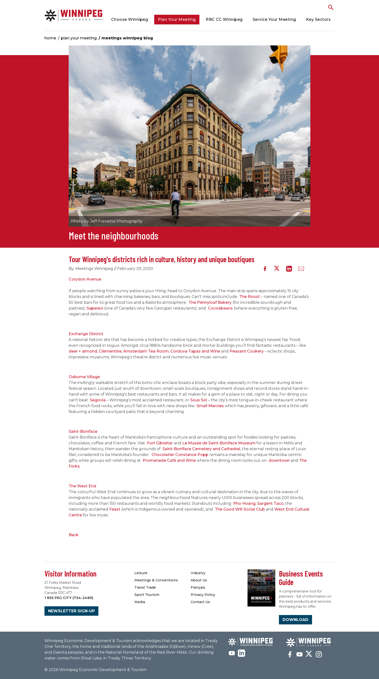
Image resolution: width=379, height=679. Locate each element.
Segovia (98, 400)
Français (198, 587)
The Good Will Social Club (240, 509)
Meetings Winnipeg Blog (127, 38)
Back (74, 535)
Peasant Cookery (247, 351)
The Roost (249, 296)
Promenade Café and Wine (169, 460)
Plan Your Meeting (177, 19)
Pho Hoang (244, 503)
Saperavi (95, 308)
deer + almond (83, 351)
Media (139, 602)
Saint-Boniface (83, 431)
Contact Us (200, 602)
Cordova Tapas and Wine (195, 351)
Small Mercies (210, 406)
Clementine (110, 351)
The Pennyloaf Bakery (210, 302)
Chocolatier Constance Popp (180, 454)
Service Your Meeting (274, 19)
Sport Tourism (146, 594)
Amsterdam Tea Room (146, 351)
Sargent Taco (270, 503)
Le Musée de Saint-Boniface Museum (218, 443)
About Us (199, 580)
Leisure (140, 573)
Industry (198, 573)
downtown (279, 460)
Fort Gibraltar (160, 443)
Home (50, 38)
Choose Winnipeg (129, 19)
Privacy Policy (203, 594)
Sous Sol (198, 400)
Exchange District (86, 334)
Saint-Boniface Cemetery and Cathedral (201, 449)
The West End (83, 486)
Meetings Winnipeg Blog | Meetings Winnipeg (73, 15)
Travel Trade (145, 587)
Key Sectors (318, 19)
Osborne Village (84, 377)
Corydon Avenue (85, 279)
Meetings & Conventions (156, 580)
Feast (114, 509)
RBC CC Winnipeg (224, 19)
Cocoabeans (220, 308)
